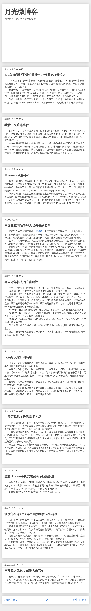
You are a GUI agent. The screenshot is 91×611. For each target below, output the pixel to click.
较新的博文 (11, 599)
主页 (45, 599)
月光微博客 (21, 11)
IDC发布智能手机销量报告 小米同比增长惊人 (35, 75)
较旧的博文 (80, 599)
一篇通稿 (37, 231)
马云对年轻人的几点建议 (21, 282)
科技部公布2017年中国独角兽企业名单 (30, 514)
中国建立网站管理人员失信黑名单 (27, 225)
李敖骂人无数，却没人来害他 (24, 570)
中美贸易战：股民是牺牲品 (22, 417)
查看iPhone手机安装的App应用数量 (29, 476)
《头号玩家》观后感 (18, 357)
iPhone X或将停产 (17, 175)
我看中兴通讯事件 (16, 125)
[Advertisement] (45, 41)
